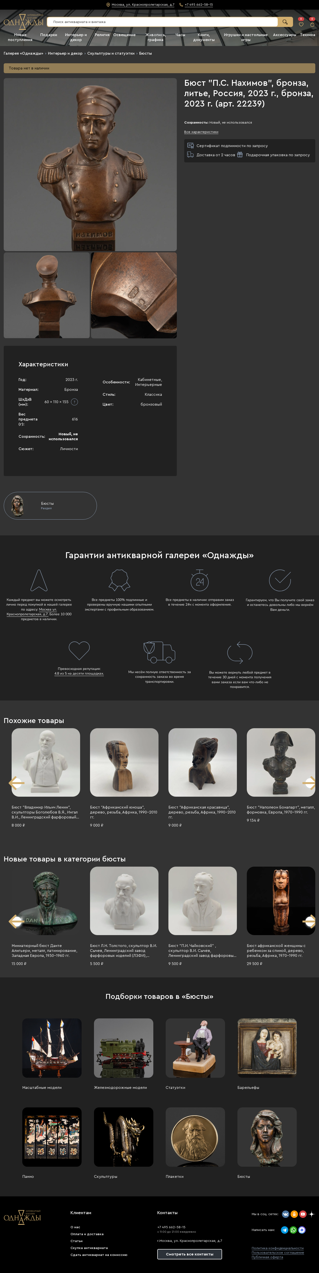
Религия (102, 35)
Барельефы (248, 1088)
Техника (307, 35)
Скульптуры (105, 1177)
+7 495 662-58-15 (171, 1227)
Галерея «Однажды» (23, 53)
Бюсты (145, 53)
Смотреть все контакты (189, 1254)
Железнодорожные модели (120, 1088)
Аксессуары (284, 35)
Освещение (124, 35)
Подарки (48, 35)
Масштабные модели (42, 1088)
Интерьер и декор (65, 53)
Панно (28, 1177)
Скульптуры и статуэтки (111, 53)
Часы (180, 35)
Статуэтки (175, 1088)
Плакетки (174, 1177)
